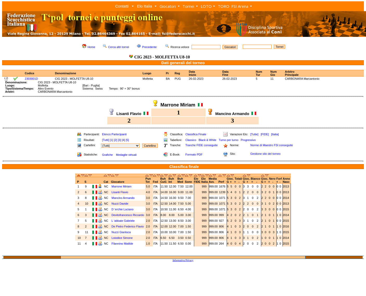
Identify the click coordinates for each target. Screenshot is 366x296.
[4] (123, 140)
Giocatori (168, 6)
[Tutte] (254, 134)
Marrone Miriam (122, 186)
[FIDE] (265, 134)
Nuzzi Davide (120, 203)
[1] (111, 140)
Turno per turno (228, 140)
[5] (127, 140)
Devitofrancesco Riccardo (128, 215)
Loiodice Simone (122, 237)
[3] (119, 140)
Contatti (122, 6)
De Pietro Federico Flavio (128, 226)
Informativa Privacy (183, 260)
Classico (190, 140)
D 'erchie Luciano (123, 209)
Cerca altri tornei (118, 47)
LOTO (206, 6)
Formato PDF (193, 154)
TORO (223, 6)
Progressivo (248, 140)
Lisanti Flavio (120, 192)
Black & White (207, 140)
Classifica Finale (195, 134)
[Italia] (275, 134)
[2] (115, 140)
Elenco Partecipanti (114, 134)
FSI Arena (239, 6)
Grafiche (107, 154)
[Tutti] (105, 140)
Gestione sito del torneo (265, 153)
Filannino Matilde (122, 243)
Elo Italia (144, 6)
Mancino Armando (123, 197)
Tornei (188, 6)
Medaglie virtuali (126, 154)
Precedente (149, 47)
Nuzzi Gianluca (121, 232)
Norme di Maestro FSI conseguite (271, 145)
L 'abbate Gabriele (123, 220)
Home (91, 47)
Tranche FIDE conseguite (201, 145)
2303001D (31, 78)
